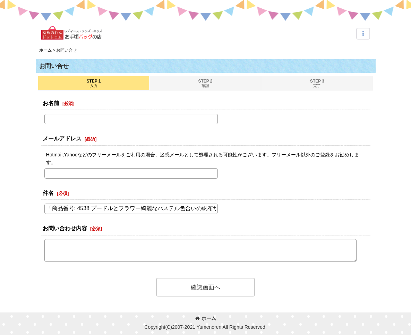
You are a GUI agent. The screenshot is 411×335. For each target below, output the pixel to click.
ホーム (205, 318)
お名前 (51, 103)
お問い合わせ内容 (65, 228)
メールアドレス (62, 138)
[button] (363, 34)
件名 (48, 193)
